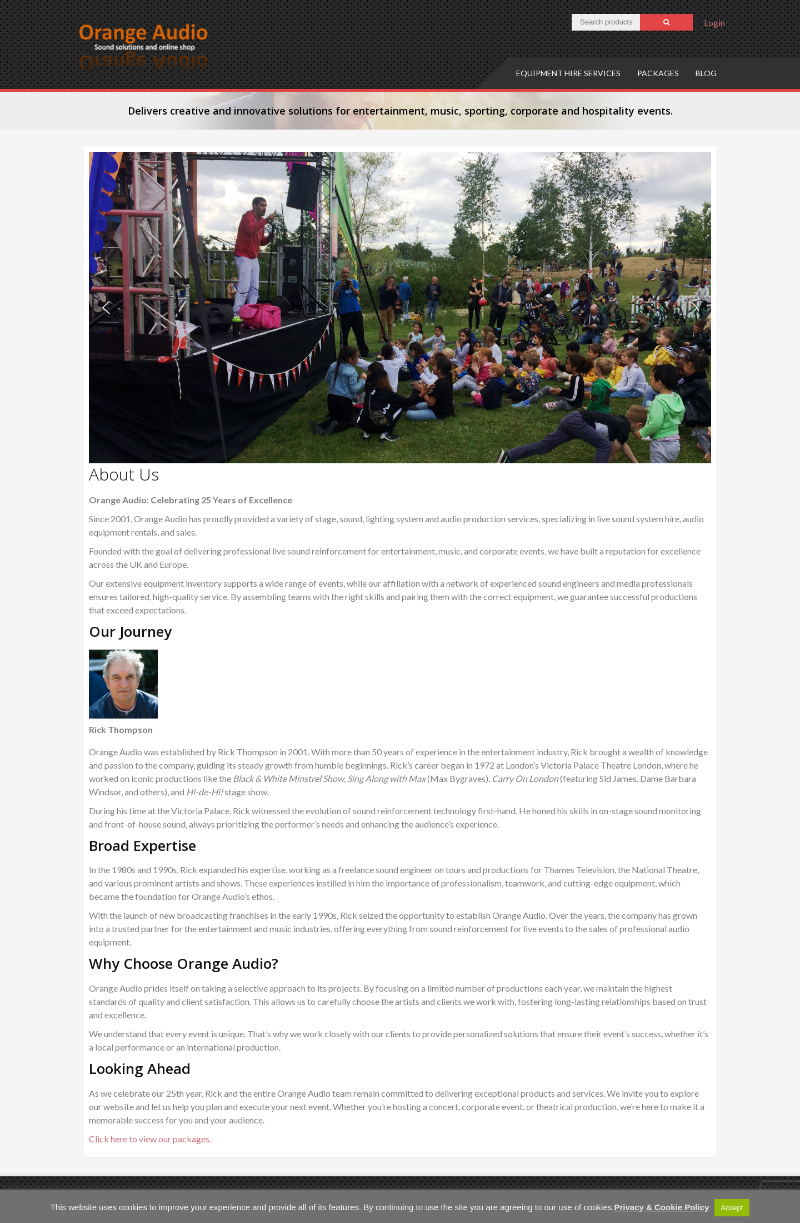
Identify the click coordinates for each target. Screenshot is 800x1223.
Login (714, 23)
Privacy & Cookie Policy (661, 1207)
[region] (400, 307)
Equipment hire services (568, 73)
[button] (106, 307)
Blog (706, 73)
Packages (658, 73)
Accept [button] (732, 1208)
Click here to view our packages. (150, 1138)
